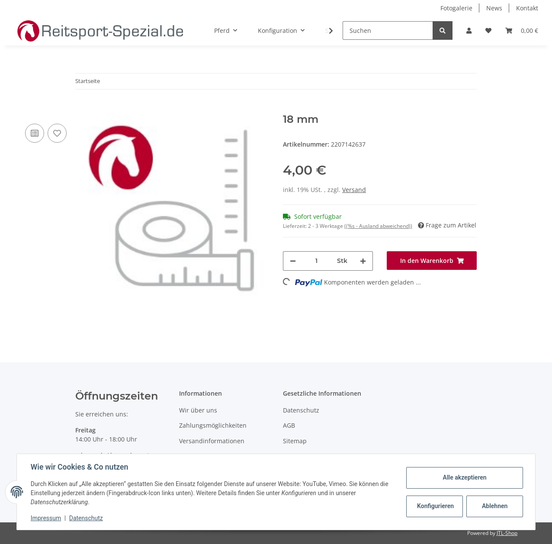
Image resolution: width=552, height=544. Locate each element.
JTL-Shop (507, 533)
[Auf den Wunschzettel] (57, 133)
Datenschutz (301, 410)
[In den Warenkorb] (82, 108)
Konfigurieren (435, 505)
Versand (354, 190)
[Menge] (316, 261)
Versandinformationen (211, 441)
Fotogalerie (456, 8)
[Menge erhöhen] (362, 261)
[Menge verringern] (292, 261)
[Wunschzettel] (488, 30)
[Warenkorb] (521, 30)
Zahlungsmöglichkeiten (213, 425)
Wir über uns (198, 410)
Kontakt (527, 8)
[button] (468, 30)
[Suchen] (388, 30)
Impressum (46, 518)
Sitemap (295, 441)
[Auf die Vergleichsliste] (34, 133)
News (494, 8)
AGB (289, 425)
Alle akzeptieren (464, 477)
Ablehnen (494, 505)
